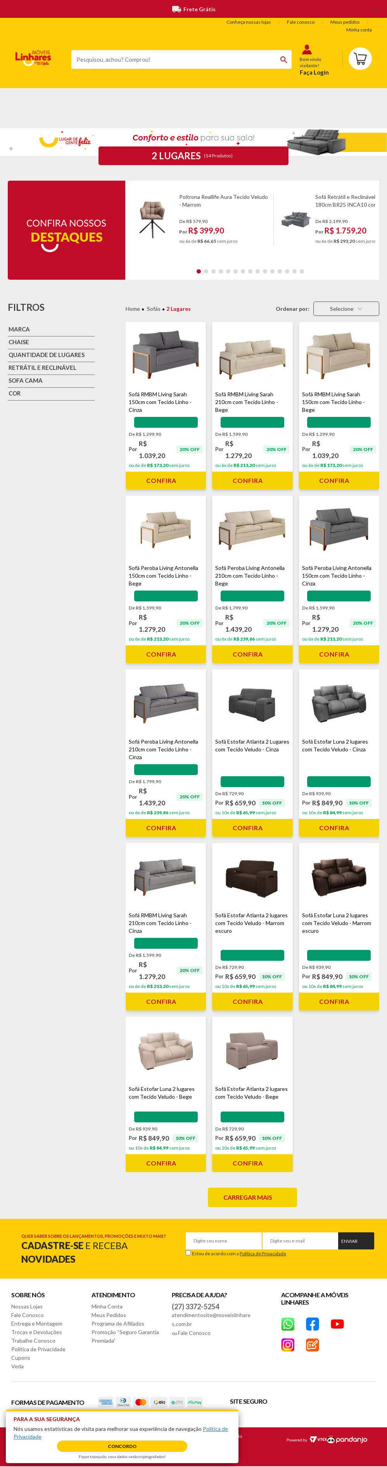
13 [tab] (287, 271)
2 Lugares (178, 308)
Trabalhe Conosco (33, 1340)
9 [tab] (258, 271)
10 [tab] (265, 271)
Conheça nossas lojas (248, 22)
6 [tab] (235, 271)
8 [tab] (250, 271)
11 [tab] (272, 271)
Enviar (349, 1241)
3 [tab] (213, 271)
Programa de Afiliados (118, 1323)
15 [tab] (302, 271)
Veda (17, 1366)
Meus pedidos (345, 22)
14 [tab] (294, 271)
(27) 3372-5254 (195, 1306)
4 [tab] (221, 271)
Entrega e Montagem (36, 1323)
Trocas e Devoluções (36, 1332)
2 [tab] (206, 271)
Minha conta (359, 30)
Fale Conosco (27, 1315)
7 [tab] (243, 271)
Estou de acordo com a (239, 1253)
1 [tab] (199, 271)
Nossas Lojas (27, 1306)
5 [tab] (228, 271)
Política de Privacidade (263, 1253)
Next (371, 222)
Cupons (20, 1357)
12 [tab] (280, 271)
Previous (132, 222)
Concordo (122, 1446)
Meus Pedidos (109, 1315)
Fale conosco (300, 22)
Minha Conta (107, 1306)
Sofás (154, 308)
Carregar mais (247, 1197)
